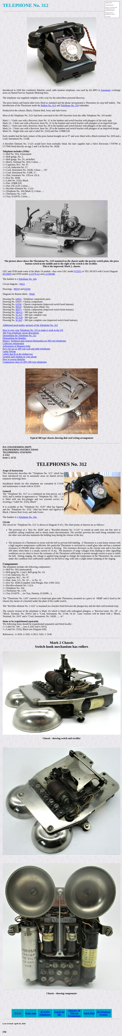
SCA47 (19, 320)
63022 (19, 299)
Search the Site (59, 1013)
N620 (32, 294)
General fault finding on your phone (20, 356)
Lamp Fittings (9, 351)
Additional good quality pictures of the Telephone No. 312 (30, 325)
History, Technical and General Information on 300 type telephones (34, 341)
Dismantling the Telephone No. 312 (19, 335)
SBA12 (19, 312)
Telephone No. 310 (70, 105)
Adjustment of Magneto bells (16, 346)
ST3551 (78, 271)
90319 (17, 289)
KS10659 (7, 274)
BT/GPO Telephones (45, 1013)
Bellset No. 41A (48, 105)
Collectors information (13, 343)
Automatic (106, 90)
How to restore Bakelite (14, 359)
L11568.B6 (49, 274)
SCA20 (19, 317)
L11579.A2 (34, 274)
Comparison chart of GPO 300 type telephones (25, 362)
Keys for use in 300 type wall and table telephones (26, 348)
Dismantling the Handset (14, 338)
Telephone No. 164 (27, 279)
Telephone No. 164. (27, 517)
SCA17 (19, 315)
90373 (19, 309)
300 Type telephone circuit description (21, 333)
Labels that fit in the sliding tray (18, 354)
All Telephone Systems (103, 1013)
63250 (27, 289)
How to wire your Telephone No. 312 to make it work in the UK (33, 330)
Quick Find (89, 1013)
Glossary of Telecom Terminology (74, 1013)
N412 (22, 284)
